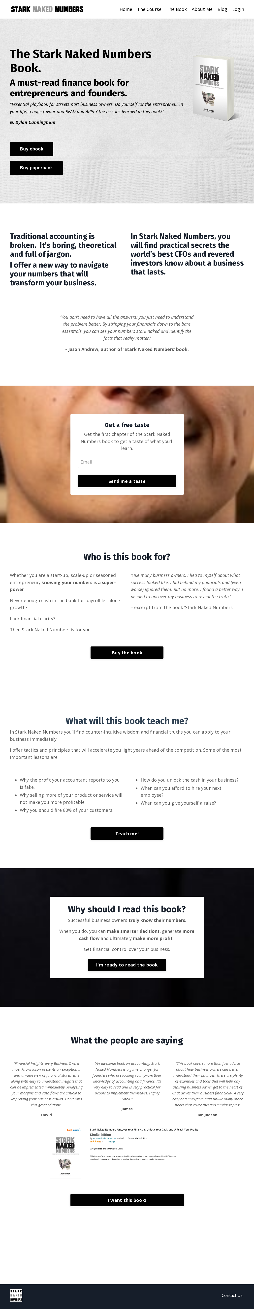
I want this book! (127, 1203)
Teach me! (127, 835)
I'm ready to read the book (127, 967)
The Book (176, 9)
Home (126, 9)
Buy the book (127, 654)
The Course (149, 9)
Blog (222, 9)
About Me (202, 9)
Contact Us (232, 1298)
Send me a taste (127, 482)
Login (238, 9)
